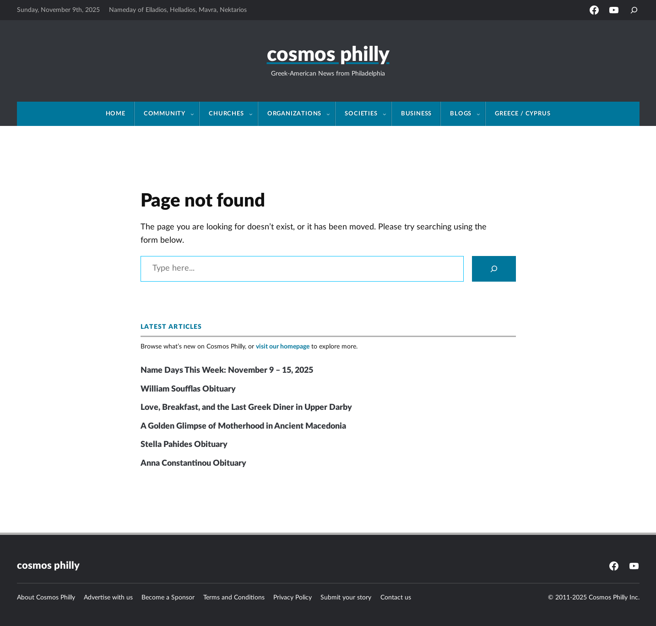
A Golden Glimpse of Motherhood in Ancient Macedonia (243, 426)
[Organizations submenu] (331, 114)
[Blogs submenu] (481, 114)
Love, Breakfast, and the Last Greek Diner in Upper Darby (246, 407)
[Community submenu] (195, 114)
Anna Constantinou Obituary (193, 463)
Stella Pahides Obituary (184, 445)
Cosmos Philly (328, 55)
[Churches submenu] (253, 114)
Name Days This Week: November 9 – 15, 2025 (227, 370)
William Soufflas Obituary (188, 389)
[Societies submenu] (387, 114)
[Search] (494, 269)
